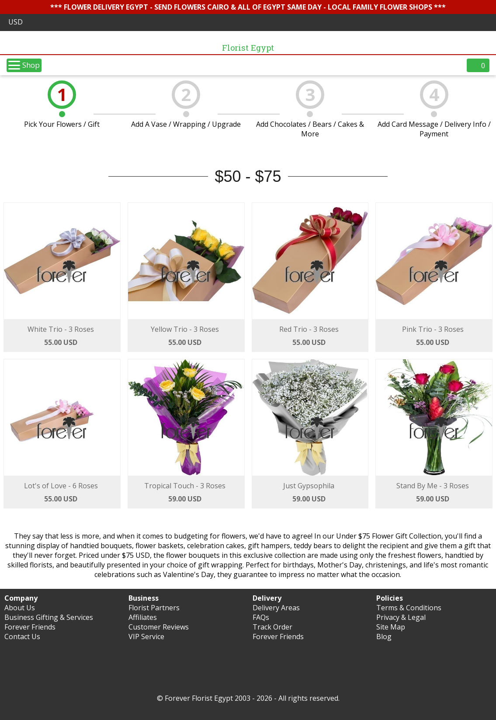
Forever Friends (29, 627)
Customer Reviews (158, 627)
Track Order (272, 627)
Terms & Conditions (408, 607)
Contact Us (22, 636)
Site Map (390, 627)
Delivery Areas (276, 607)
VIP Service (146, 636)
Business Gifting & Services (48, 617)
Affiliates (142, 617)
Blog (384, 636)
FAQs (261, 617)
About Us (19, 607)
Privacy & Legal (401, 617)
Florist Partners (154, 607)
